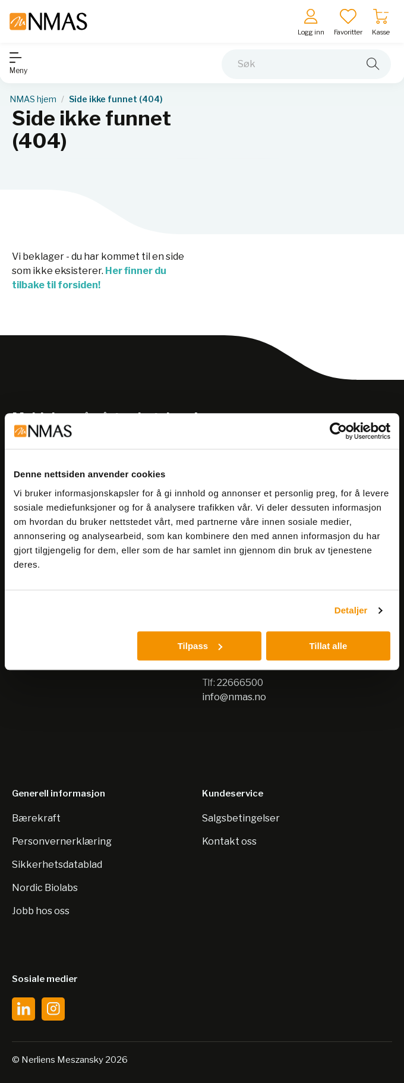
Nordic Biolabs (45, 887)
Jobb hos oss (41, 911)
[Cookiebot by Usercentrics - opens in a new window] (338, 431)
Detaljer (351, 610)
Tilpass (200, 646)
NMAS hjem (33, 99)
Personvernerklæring (62, 841)
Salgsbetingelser (241, 818)
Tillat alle (328, 646)
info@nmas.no (234, 697)
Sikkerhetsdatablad (57, 864)
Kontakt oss (229, 841)
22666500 (240, 682)
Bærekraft (36, 818)
